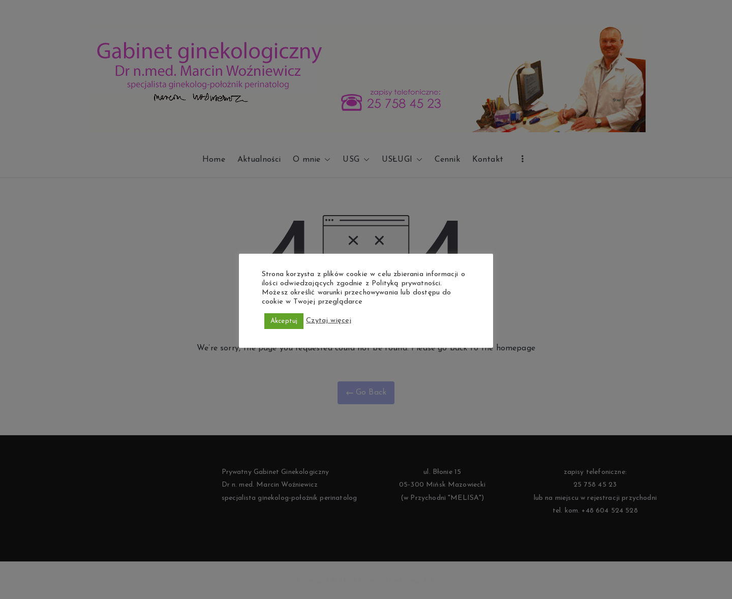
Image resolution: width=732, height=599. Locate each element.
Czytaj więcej (328, 320)
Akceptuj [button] (283, 321)
